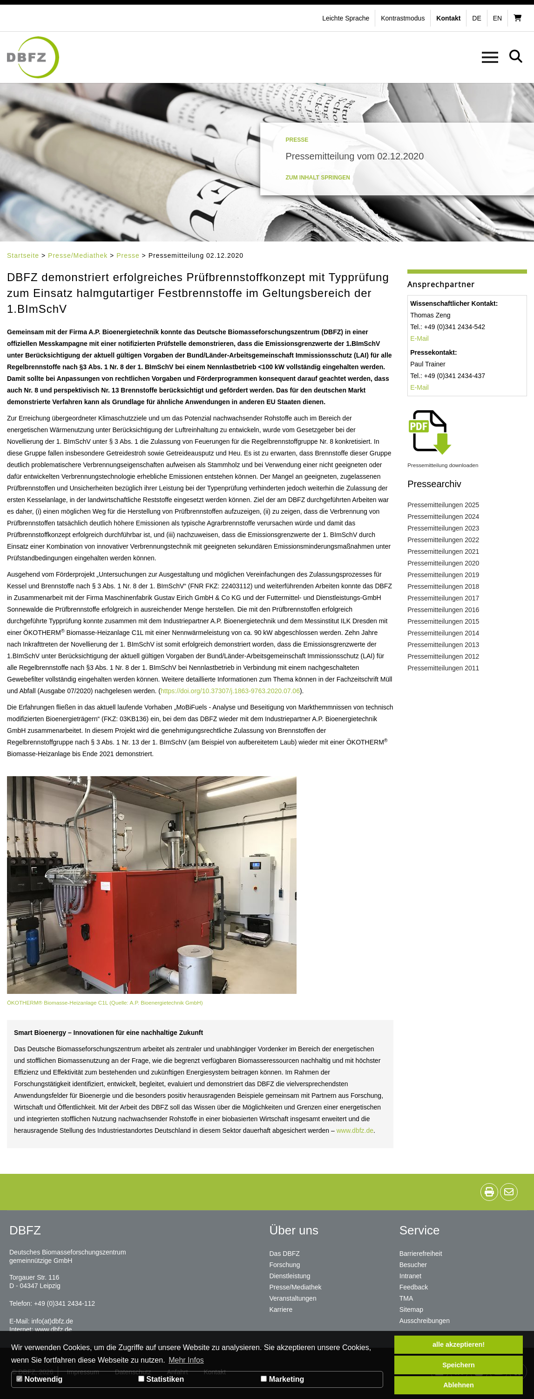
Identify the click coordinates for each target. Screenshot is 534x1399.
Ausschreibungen (424, 1320)
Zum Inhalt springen (318, 177)
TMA (406, 1298)
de (476, 18)
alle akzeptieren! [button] (459, 1344)
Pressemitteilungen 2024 (443, 516)
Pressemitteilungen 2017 (443, 598)
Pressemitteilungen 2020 (443, 563)
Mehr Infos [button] (186, 1360)
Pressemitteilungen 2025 (443, 505)
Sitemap (411, 1309)
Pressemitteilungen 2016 (443, 609)
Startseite (23, 255)
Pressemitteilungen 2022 (443, 540)
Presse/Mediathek (78, 255)
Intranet (410, 1276)
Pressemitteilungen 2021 (443, 551)
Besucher (413, 1264)
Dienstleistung (290, 1276)
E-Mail (419, 338)
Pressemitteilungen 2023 (443, 528)
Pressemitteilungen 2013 (443, 644)
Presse (128, 255)
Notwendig (39, 1379)
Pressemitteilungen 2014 (443, 633)
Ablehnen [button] (458, 1385)
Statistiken (161, 1379)
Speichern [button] (458, 1365)
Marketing (282, 1379)
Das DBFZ (285, 1253)
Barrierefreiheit (420, 1253)
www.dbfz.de (355, 1130)
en (497, 18)
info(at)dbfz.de (52, 1321)
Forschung (285, 1264)
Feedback (413, 1287)
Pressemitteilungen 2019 (443, 575)
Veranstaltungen (293, 1298)
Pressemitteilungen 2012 (443, 656)
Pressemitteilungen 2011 (443, 668)
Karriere (281, 1309)
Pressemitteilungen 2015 (443, 621)
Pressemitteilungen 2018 (443, 586)
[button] (404, 18)
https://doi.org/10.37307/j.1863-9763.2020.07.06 (230, 691)
